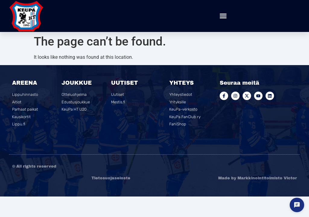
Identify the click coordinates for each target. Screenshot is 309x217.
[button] (223, 16)
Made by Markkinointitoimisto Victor (257, 178)
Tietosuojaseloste (110, 178)
